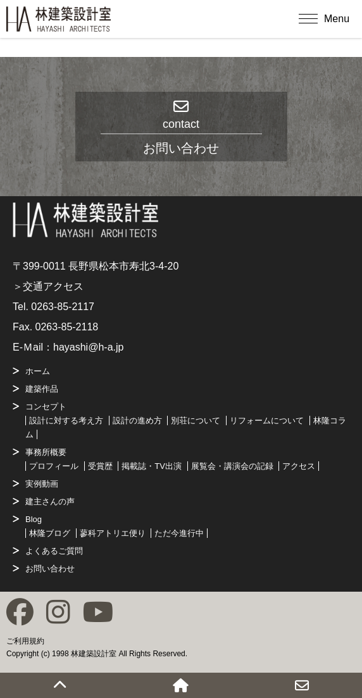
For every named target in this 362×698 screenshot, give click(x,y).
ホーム (37, 371)
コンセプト (45, 406)
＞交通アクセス (48, 286)
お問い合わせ (50, 568)
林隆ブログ (49, 533)
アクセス (298, 466)
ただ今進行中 (179, 533)
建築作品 (41, 389)
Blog (33, 519)
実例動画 (41, 484)
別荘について (195, 420)
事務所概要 (45, 452)
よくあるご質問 (54, 551)
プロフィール (53, 466)
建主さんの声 (50, 501)
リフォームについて (267, 420)
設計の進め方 (137, 420)
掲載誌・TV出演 (152, 466)
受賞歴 (100, 466)
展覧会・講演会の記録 (232, 466)
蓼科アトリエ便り (113, 533)
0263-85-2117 (62, 306)
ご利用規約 (25, 641)
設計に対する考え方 (66, 420)
